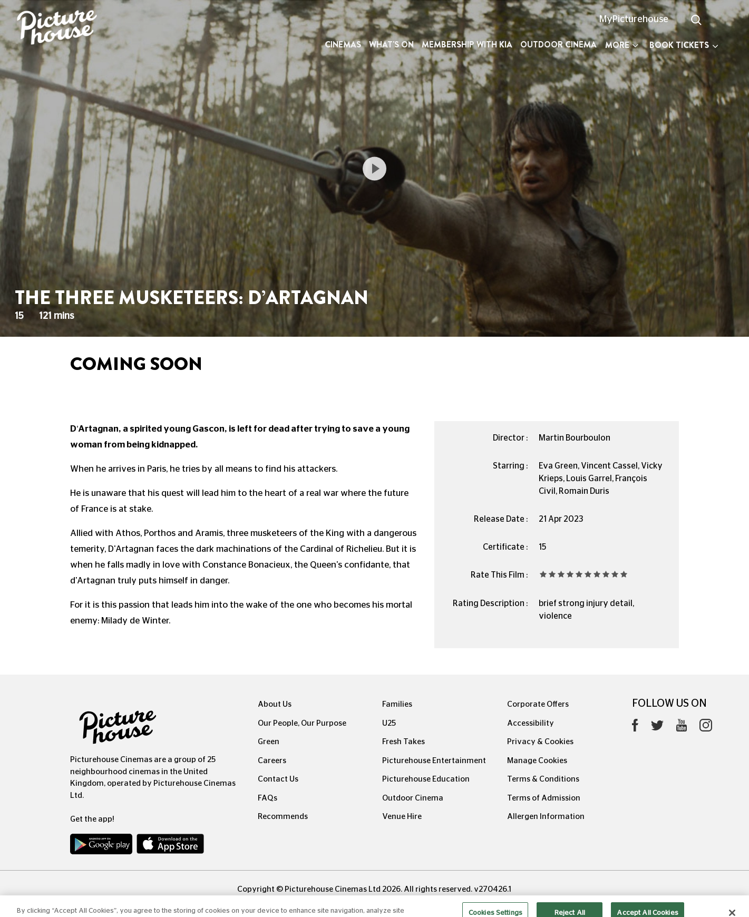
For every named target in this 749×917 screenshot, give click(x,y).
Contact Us (278, 779)
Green (268, 742)
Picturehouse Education (426, 779)
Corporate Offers (538, 704)
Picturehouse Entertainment (434, 761)
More (621, 45)
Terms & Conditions (543, 779)
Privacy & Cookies (540, 742)
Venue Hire (402, 817)
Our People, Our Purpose (302, 723)
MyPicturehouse (633, 19)
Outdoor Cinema (558, 44)
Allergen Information (546, 817)
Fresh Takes (403, 742)
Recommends (283, 817)
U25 (389, 723)
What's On (391, 44)
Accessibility (530, 723)
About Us (274, 704)
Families (397, 704)
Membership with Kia (467, 44)
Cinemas (343, 44)
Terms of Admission (543, 798)
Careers (272, 761)
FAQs (267, 798)
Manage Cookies (537, 761)
